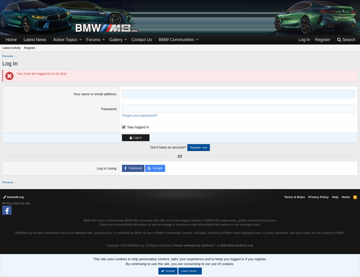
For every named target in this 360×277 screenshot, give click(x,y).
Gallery (115, 39)
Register (29, 48)
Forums (93, 39)
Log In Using (106, 168)
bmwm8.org (13, 197)
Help (335, 197)
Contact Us (141, 39)
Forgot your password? (139, 115)
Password (108, 109)
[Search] (346, 40)
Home (11, 39)
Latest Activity (11, 48)
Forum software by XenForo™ (213, 245)
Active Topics (65, 39)
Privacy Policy (318, 197)
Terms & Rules (294, 197)
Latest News (35, 39)
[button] (80, 40)
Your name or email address (94, 94)
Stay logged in (138, 127)
